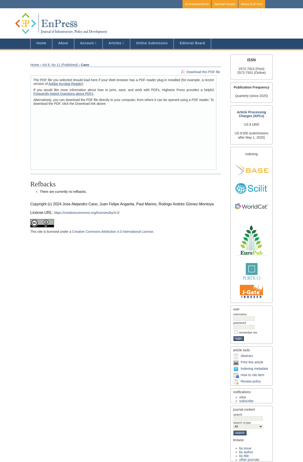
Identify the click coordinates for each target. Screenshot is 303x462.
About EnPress (252, 4)
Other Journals (249, 460)
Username (239, 314)
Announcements (197, 4)
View (242, 397)
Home (41, 43)
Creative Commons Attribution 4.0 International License (112, 231)
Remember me (248, 332)
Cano (85, 65)
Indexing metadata (254, 368)
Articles (115, 43)
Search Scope (248, 424)
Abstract (247, 356)
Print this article (252, 362)
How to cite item (252, 375)
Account (87, 43)
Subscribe (246, 401)
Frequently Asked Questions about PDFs (63, 94)
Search (248, 416)
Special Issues (224, 4)
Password (239, 323)
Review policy (251, 381)
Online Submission (152, 43)
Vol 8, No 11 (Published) (60, 65)
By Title (244, 456)
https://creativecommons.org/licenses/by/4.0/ (87, 213)
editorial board (192, 43)
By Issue (245, 448)
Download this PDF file (203, 72)
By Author (246, 452)
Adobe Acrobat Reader (65, 84)
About (63, 43)
